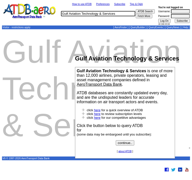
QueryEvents (155, 27)
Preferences (103, 4)
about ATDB (125, 151)
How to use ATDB (82, 4)
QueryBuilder (137, 27)
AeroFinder (120, 27)
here (97, 110)
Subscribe (119, 4)
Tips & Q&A (136, 4)
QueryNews (173, 27)
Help (185, 27)
